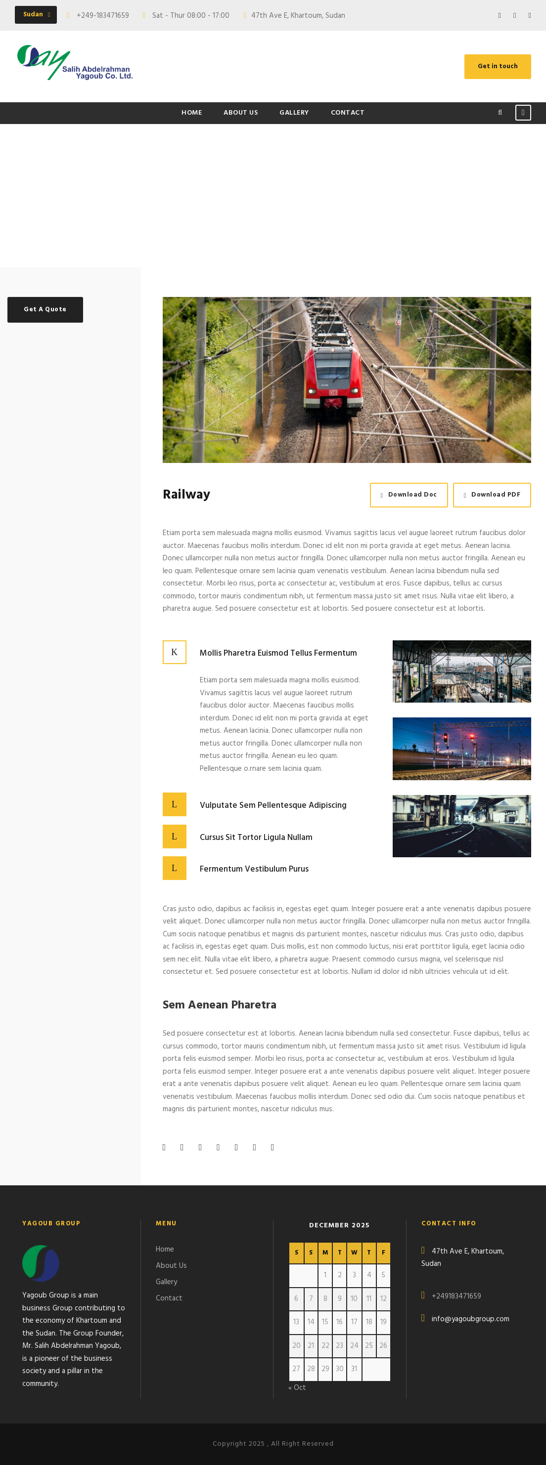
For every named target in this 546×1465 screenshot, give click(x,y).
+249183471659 (456, 1296)
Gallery (294, 113)
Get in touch (498, 66)
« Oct (297, 1388)
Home (192, 113)
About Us (241, 113)
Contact (348, 113)
